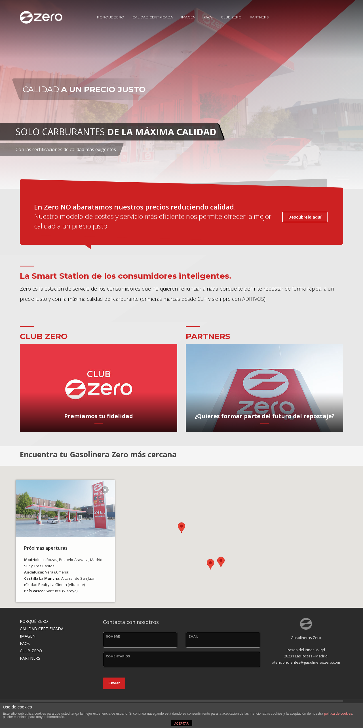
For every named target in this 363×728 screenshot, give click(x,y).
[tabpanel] (181, 94)
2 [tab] (343, 179)
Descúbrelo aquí (304, 217)
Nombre (113, 636)
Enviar (114, 683)
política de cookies (338, 714)
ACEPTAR (181, 723)
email (193, 636)
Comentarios (118, 656)
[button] (181, 531)
